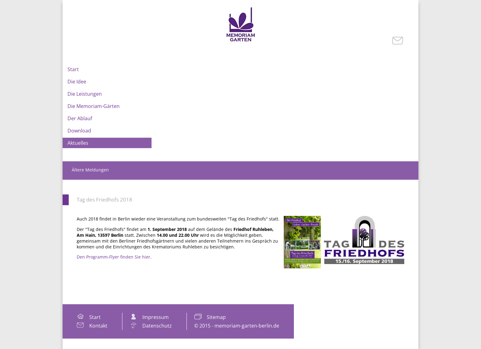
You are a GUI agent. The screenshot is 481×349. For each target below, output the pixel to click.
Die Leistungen (84, 93)
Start (73, 69)
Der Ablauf (79, 118)
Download (79, 130)
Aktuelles (77, 143)
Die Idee (76, 81)
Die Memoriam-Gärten (93, 106)
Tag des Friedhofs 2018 (104, 199)
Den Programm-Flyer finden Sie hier (113, 257)
